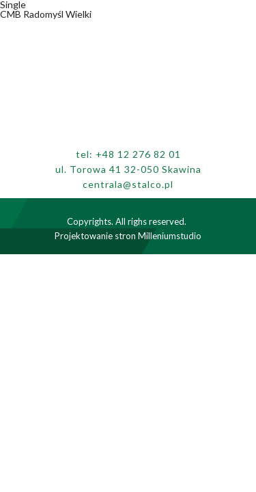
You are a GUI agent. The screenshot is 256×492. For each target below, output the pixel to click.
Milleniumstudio (169, 235)
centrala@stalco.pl (128, 184)
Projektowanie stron (95, 235)
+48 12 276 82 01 (138, 154)
